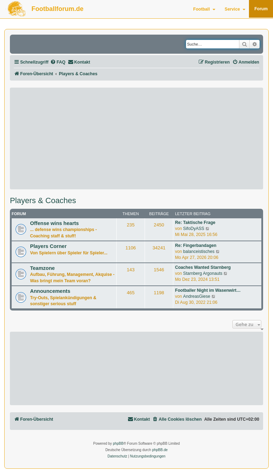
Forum (261, 8)
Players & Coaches (43, 200)
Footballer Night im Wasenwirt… (208, 290)
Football (204, 9)
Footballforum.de (57, 8)
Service (235, 9)
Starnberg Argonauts (202, 273)
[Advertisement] (136, 138)
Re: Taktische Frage (195, 222)
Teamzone (42, 268)
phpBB (118, 443)
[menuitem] (57, 62)
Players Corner (48, 246)
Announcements (50, 291)
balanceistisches (199, 251)
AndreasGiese (196, 296)
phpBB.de (160, 450)
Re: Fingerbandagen (195, 245)
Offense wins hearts (54, 223)
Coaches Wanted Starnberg (203, 267)
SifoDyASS (193, 228)
